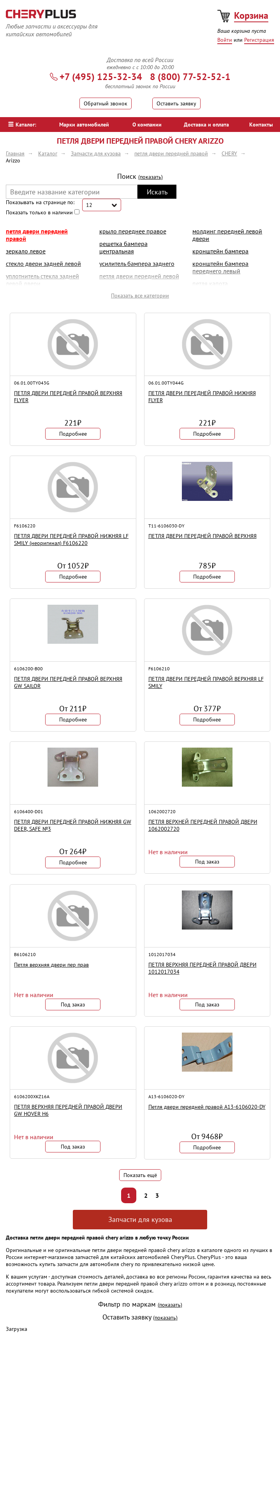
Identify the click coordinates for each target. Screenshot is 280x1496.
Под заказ (207, 861)
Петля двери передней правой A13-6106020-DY (207, 1106)
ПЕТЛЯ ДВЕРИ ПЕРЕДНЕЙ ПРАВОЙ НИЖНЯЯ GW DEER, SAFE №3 (72, 825)
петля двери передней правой (37, 234)
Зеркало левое (26, 251)
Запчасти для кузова (140, 1219)
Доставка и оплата (206, 124)
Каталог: (22, 124)
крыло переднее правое (132, 231)
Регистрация (259, 39)
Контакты (261, 124)
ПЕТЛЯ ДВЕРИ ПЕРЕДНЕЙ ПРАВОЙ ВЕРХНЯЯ (202, 536)
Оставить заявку (176, 103)
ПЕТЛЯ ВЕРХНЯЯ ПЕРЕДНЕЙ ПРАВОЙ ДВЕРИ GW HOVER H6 (68, 1110)
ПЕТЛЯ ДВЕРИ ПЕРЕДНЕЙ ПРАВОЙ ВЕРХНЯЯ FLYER (68, 397)
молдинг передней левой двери (227, 234)
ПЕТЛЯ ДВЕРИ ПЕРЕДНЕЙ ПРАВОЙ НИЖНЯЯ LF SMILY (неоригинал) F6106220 (71, 540)
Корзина (251, 15)
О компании (147, 124)
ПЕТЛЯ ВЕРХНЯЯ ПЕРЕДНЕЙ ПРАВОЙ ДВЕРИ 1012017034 (202, 968)
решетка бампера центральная (123, 247)
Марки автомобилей (84, 124)
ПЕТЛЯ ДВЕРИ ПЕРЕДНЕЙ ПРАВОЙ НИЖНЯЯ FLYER (202, 397)
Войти (224, 39)
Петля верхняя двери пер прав (51, 964)
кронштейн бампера (220, 251)
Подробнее (73, 433)
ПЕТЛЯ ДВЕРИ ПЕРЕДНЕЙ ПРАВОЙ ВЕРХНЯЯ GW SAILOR (68, 682)
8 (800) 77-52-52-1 (190, 77)
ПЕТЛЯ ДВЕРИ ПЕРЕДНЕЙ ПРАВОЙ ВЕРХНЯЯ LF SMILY (206, 682)
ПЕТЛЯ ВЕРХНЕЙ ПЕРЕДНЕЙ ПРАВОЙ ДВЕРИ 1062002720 (202, 825)
